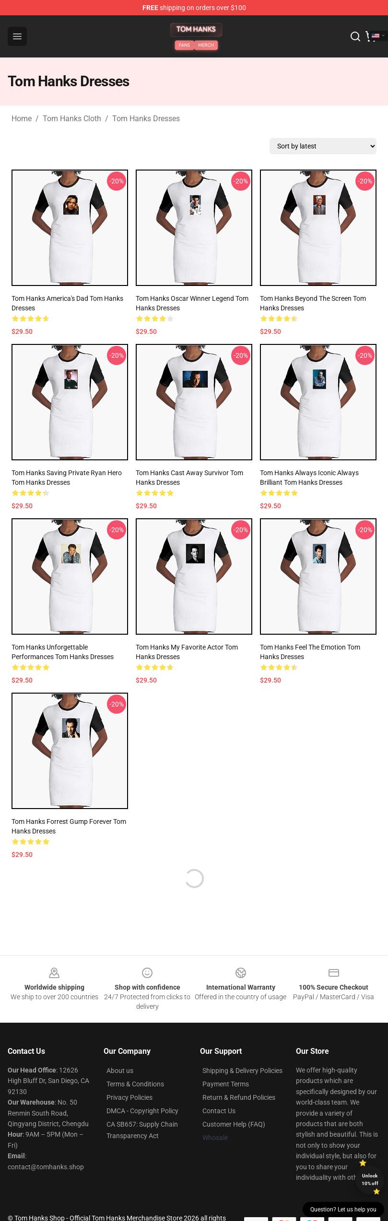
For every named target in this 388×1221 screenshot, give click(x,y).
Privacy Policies (129, 1097)
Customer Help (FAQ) (233, 1124)
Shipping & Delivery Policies (242, 1070)
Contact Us (218, 1111)
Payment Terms (225, 1084)
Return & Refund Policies (238, 1097)
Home (22, 118)
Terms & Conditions (135, 1084)
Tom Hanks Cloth (72, 118)
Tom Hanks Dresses (146, 118)
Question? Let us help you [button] (343, 1209)
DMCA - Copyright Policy (142, 1111)
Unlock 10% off (370, 1179)
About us (119, 1070)
